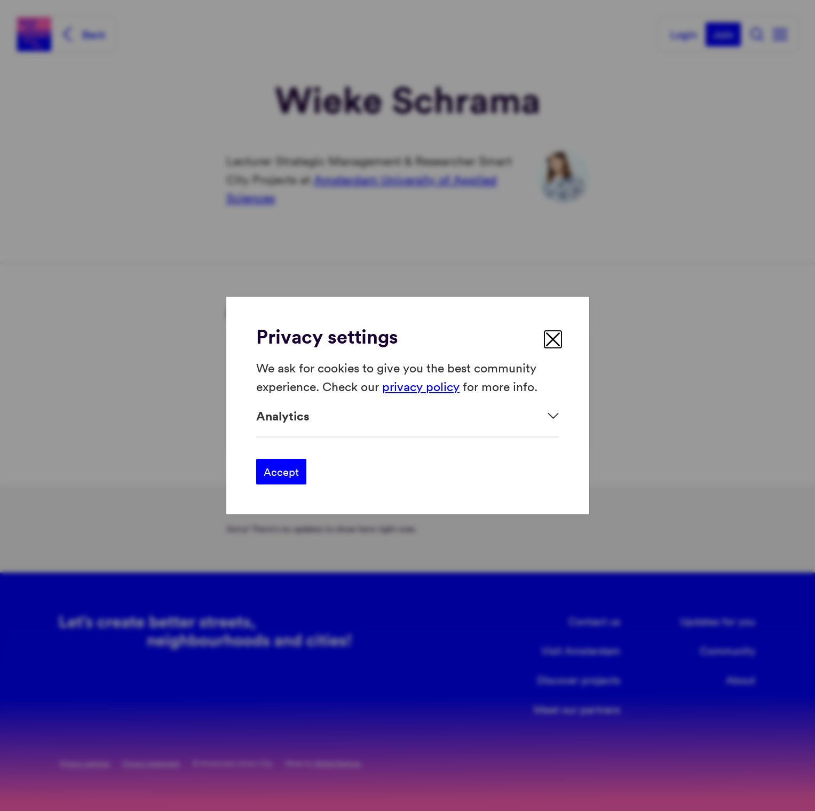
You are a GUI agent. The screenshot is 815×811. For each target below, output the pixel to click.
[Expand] (407, 415)
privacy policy (421, 385)
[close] (552, 339)
